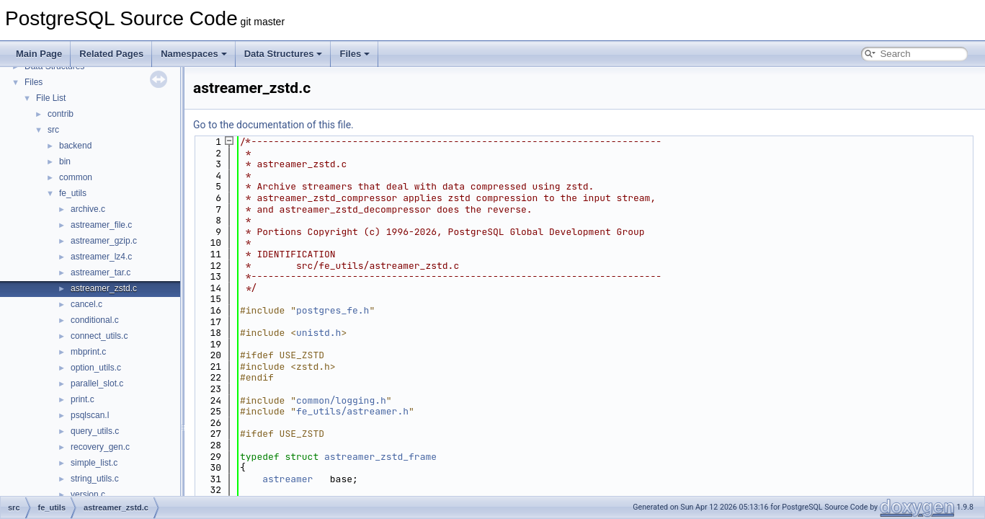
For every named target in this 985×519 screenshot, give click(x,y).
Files (354, 53)
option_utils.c (96, 368)
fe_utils (72, 193)
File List (51, 98)
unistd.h (318, 333)
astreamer (287, 479)
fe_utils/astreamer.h (352, 411)
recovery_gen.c (100, 447)
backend (75, 146)
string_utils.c (95, 479)
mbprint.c (88, 352)
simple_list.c (94, 463)
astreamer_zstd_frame (380, 457)
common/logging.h (341, 400)
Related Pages (111, 53)
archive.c (88, 209)
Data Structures (283, 53)
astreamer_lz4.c (101, 257)
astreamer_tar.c (100, 272)
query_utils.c (95, 431)
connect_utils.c (99, 336)
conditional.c (95, 320)
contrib (60, 114)
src (53, 130)
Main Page (39, 53)
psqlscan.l (90, 415)
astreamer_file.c (101, 225)
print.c (82, 399)
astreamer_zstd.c (104, 288)
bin (65, 161)
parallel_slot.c (97, 383)
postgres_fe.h (332, 310)
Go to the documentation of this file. (273, 124)
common (75, 177)
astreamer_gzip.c (104, 241)
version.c (88, 494)
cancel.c (86, 304)
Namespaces (194, 53)
